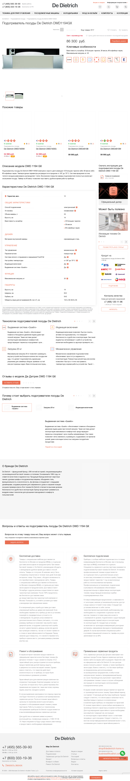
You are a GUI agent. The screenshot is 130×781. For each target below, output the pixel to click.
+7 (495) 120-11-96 (113, 293)
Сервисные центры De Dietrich (57, 756)
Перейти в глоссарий (53, 447)
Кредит (49, 759)
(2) (29, 143)
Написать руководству (113, 758)
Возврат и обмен (52, 762)
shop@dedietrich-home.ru (111, 748)
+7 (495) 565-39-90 (11, 4)
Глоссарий (75, 756)
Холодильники (70, 13)
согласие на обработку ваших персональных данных (44, 777)
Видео (73, 762)
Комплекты (107, 13)
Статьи (74, 754)
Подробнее (113, 277)
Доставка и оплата (53, 751)
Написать (113, 301)
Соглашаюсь (96, 778)
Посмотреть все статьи (113, 247)
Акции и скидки (99, 2)
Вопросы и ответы (78, 759)
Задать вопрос (16, 542)
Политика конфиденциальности (56, 770)
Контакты (74, 764)
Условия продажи (77, 770)
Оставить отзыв (11, 383)
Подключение (51, 754)
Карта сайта (103, 770)
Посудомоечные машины (46, 13)
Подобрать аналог (119, 41)
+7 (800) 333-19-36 (11, 7)
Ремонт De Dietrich (53, 764)
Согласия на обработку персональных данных (65, 779)
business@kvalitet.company (112, 753)
